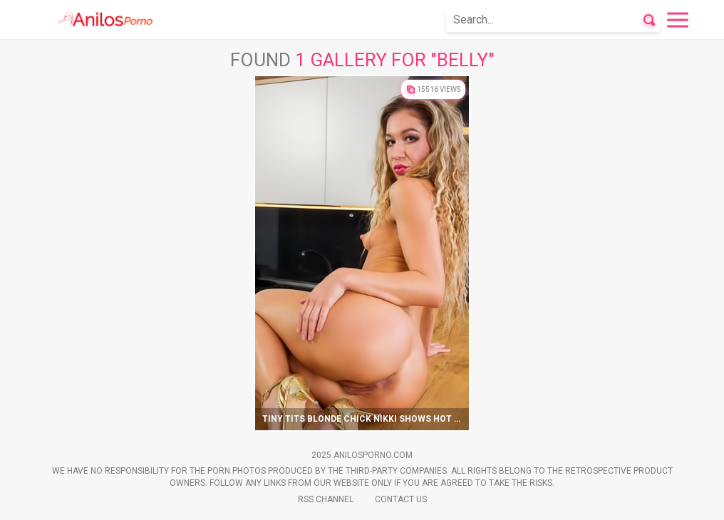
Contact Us (401, 499)
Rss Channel (325, 499)
